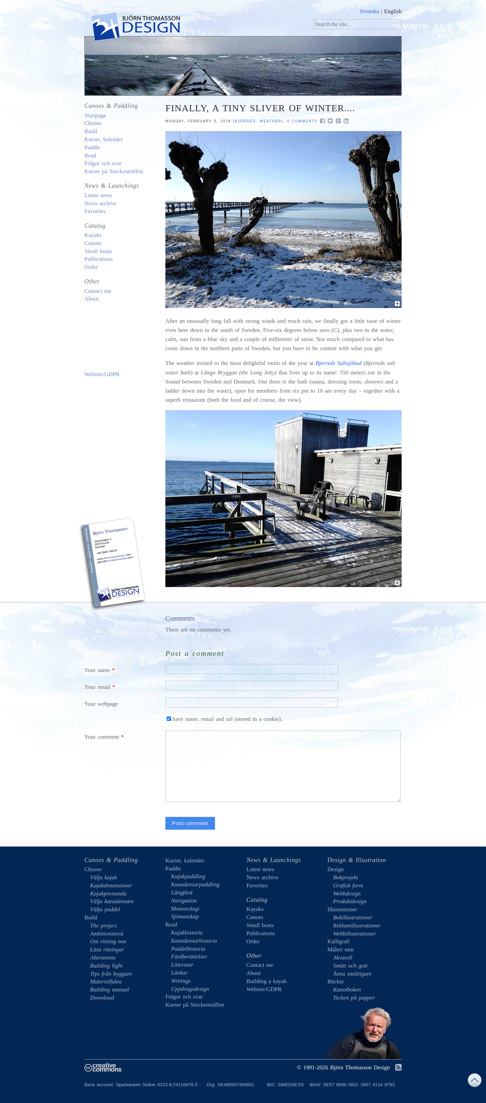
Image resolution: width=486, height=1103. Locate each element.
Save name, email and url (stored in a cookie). (224, 719)
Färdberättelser (189, 956)
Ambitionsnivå (106, 933)
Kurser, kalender (103, 139)
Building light (106, 965)
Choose (93, 123)
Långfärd (181, 892)
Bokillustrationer (352, 917)
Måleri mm (340, 949)
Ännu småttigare (352, 974)
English (393, 11)
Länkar (179, 973)
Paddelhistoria (188, 949)
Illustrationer (342, 909)
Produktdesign (350, 901)
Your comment (101, 737)
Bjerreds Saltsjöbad (338, 363)
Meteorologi (185, 909)
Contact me (97, 291)
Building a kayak (113, 337)
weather (270, 121)
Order (91, 267)
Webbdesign (347, 893)
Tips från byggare (111, 974)
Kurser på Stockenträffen (113, 171)
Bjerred (245, 121)
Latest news (98, 195)
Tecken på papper (354, 997)
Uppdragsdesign (190, 989)
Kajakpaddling (188, 876)
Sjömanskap (185, 916)
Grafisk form (348, 885)
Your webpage (101, 704)
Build (90, 131)
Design (335, 869)
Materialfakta (106, 981)
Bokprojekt (345, 877)
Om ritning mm (108, 941)
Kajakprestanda (108, 893)
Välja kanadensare (112, 901)
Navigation (184, 900)
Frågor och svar (103, 163)
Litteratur (182, 964)
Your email (97, 687)
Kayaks (93, 235)
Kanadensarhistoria (194, 941)
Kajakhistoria (187, 932)
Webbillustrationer (354, 933)
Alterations (103, 957)
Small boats (98, 251)
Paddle (92, 147)
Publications (98, 259)
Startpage (95, 115)
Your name (97, 670)
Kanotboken (347, 989)
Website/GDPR (101, 374)
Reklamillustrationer (357, 925)
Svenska (369, 11)
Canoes (92, 243)
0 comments (302, 121)
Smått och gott (350, 965)
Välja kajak (103, 877)
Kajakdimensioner (111, 885)
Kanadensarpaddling (195, 884)
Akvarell (342, 957)
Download (102, 997)
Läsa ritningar (107, 949)
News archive (100, 203)
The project (103, 925)
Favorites (95, 211)
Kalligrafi (338, 941)
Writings (181, 981)
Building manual (109, 989)
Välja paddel (105, 909)
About (91, 299)
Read (90, 155)
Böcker (335, 981)
